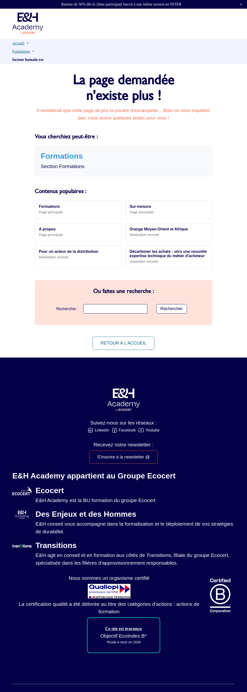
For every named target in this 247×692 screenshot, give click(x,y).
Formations (21, 51)
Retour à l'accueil (123, 343)
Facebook (127, 430)
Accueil (18, 43)
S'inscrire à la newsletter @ (123, 457)
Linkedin (102, 430)
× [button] (241, 4)
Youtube (152, 430)
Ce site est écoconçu (123, 628)
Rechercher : (67, 309)
